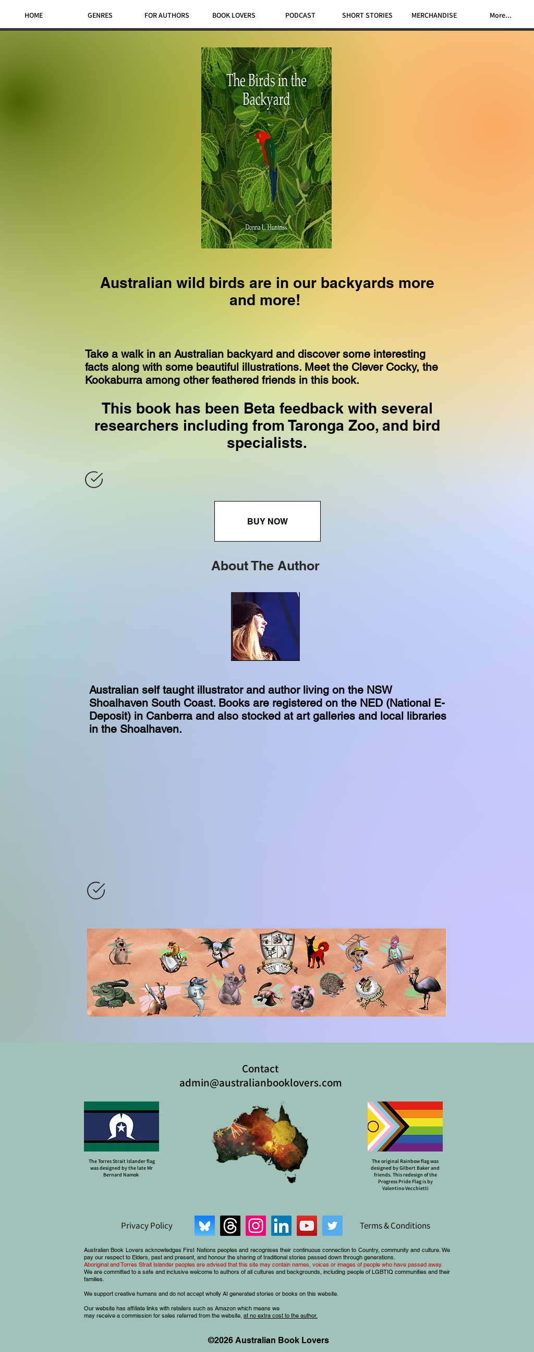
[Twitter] (332, 1226)
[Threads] (230, 1226)
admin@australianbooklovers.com (260, 1082)
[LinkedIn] (281, 1226)
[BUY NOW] (267, 521)
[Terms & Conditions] (394, 1225)
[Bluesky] (205, 1226)
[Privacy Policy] (146, 1225)
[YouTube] (307, 1226)
